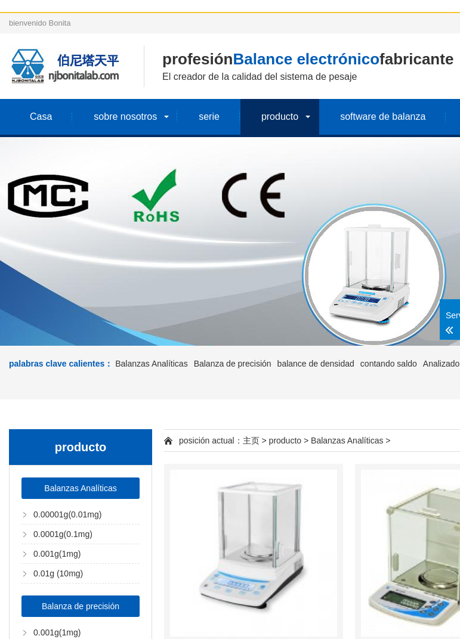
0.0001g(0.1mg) (62, 534)
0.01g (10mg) (58, 573)
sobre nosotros (125, 116)
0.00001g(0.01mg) (67, 514)
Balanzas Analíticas (151, 363)
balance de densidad (315, 363)
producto (279, 116)
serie (209, 116)
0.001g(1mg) (57, 554)
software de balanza (382, 116)
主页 (251, 440)
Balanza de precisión (232, 363)
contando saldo (388, 363)
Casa (41, 116)
